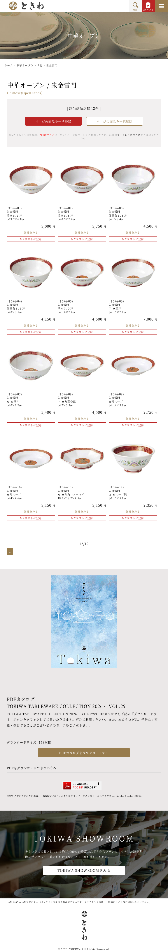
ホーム (8, 65)
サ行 (40, 65)
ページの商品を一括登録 (53, 121)
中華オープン (24, 65)
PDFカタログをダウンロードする (84, 753)
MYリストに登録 (31, 239)
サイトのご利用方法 (129, 135)
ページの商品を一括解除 (114, 121)
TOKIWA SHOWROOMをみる (84, 870)
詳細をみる (31, 232)
